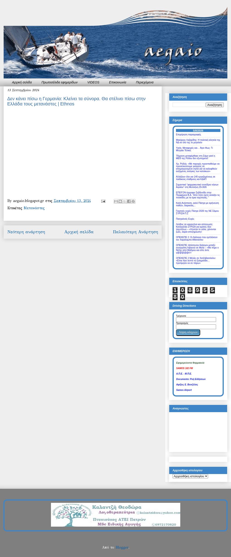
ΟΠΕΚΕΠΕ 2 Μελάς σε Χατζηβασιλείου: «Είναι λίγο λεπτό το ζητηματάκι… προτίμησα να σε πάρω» (196, 260)
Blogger (122, 547)
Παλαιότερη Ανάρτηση (135, 231)
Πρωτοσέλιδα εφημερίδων (59, 82)
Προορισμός (182, 323)
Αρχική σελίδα (22, 82)
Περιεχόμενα (145, 82)
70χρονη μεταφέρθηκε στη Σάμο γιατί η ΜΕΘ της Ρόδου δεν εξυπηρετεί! (195, 157)
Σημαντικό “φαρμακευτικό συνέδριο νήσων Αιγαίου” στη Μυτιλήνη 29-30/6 (197, 185)
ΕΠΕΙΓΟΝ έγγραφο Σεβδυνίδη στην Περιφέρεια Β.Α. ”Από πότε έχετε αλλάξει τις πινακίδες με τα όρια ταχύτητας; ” (198, 195)
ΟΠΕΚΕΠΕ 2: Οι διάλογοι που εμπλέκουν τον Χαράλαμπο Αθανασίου (196, 238)
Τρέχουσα (181, 316)
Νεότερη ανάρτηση (26, 231)
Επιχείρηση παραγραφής (188, 134)
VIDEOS (93, 82)
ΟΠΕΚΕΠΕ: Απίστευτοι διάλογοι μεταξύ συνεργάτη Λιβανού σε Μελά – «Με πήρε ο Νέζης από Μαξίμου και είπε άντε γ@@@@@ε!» (197, 249)
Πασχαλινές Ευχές (185, 219)
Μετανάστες (34, 208)
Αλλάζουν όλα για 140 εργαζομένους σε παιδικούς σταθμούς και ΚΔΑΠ (195, 177)
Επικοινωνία (117, 82)
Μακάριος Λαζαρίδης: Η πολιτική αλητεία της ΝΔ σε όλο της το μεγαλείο (198, 141)
